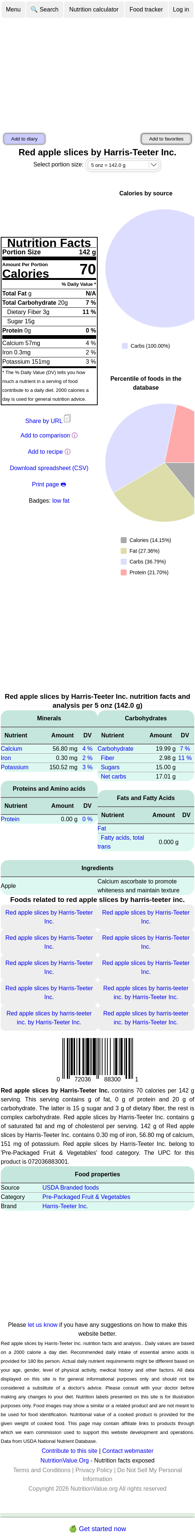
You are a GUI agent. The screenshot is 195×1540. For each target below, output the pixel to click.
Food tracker (146, 9)
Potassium (15, 767)
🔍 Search (44, 9)
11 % (185, 758)
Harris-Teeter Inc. (65, 1206)
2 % (87, 758)
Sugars (110, 767)
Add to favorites (166, 139)
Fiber (107, 758)
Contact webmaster (127, 1451)
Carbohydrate (116, 749)
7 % (185, 749)
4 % (87, 749)
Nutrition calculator (94, 9)
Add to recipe (45, 452)
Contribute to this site (69, 1451)
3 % (87, 767)
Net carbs (113, 776)
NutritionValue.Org (64, 1460)
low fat (60, 501)
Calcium (11, 749)
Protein (10, 819)
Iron (6, 758)
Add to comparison (45, 435)
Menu (13, 9)
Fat (102, 828)
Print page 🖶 (49, 484)
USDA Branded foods (70, 1187)
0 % (87, 819)
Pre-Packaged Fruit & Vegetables (86, 1197)
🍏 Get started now (97, 1529)
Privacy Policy (94, 1470)
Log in (181, 9)
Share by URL (49, 421)
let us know (43, 1325)
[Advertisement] (97, 74)
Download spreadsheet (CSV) (49, 468)
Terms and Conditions (42, 1470)
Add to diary (24, 139)
